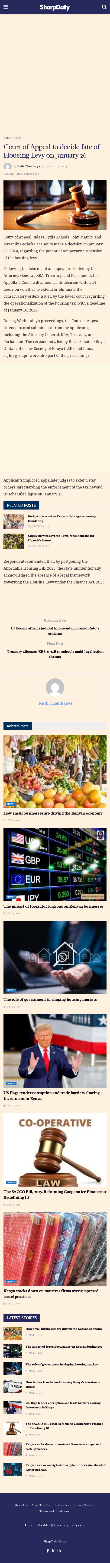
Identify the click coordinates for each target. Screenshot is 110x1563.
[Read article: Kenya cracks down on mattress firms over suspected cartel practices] (55, 1248)
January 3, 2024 (57, 166)
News (18, 138)
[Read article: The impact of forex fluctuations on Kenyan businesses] (55, 864)
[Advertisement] (55, 73)
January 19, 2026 (38, 526)
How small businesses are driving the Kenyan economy (52, 813)
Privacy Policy (83, 1505)
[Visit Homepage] (55, 7)
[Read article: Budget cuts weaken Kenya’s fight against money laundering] (13, 521)
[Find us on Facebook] (48, 1551)
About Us (20, 1505)
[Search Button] (104, 7)
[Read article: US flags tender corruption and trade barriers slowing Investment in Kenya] (55, 1050)
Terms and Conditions (54, 1511)
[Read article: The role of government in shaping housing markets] (55, 957)
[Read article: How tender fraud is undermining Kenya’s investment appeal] (12, 1386)
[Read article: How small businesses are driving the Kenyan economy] (55, 771)
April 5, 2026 (11, 820)
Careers (63, 1505)
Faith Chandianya (28, 166)
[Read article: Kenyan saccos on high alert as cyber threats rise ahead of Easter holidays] (12, 1469)
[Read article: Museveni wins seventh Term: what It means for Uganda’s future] (13, 541)
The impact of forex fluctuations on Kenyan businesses (53, 906)
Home (7, 138)
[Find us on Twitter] (53, 1551)
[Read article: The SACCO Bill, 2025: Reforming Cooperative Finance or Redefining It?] (55, 1150)
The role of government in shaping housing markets (50, 999)
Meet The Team (42, 1505)
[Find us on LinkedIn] (59, 1551)
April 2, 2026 (11, 1105)
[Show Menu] (5, 7)
